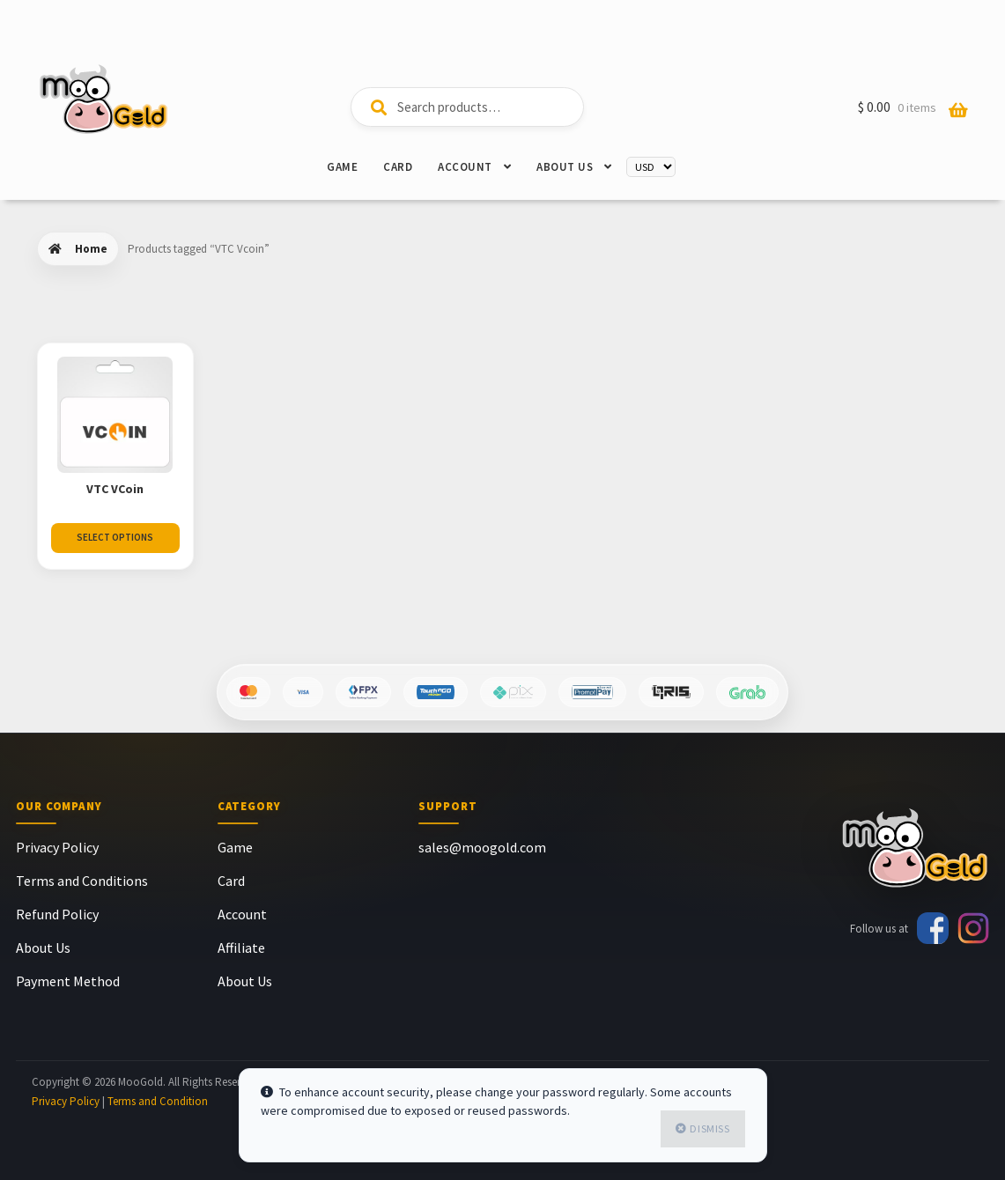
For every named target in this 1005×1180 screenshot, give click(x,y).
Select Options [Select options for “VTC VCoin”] (115, 537)
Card (397, 166)
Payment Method (68, 981)
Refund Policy (57, 914)
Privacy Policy (57, 847)
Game (342, 166)
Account (465, 166)
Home (91, 248)
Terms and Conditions (82, 880)
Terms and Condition (157, 1101)
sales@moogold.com (482, 847)
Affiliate (241, 947)
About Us (564, 166)
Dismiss (709, 1128)
